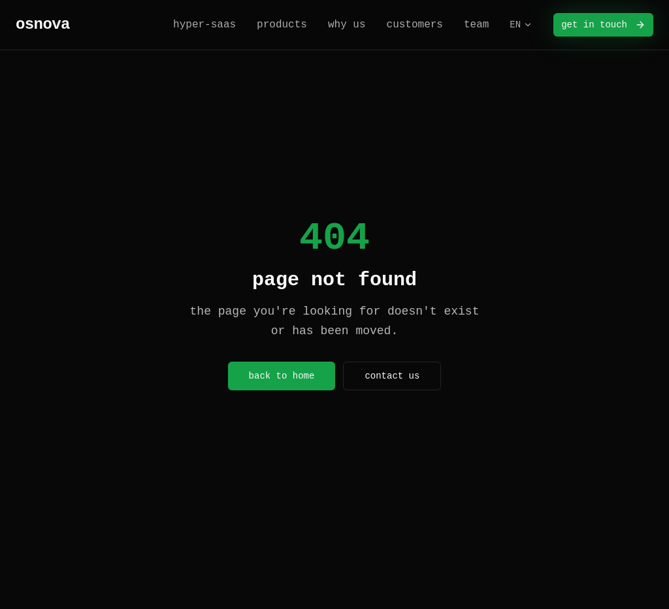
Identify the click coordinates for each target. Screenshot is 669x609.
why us (347, 25)
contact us (392, 376)
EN (521, 25)
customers (415, 25)
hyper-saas (204, 25)
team (476, 25)
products (282, 25)
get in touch (603, 25)
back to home (282, 376)
